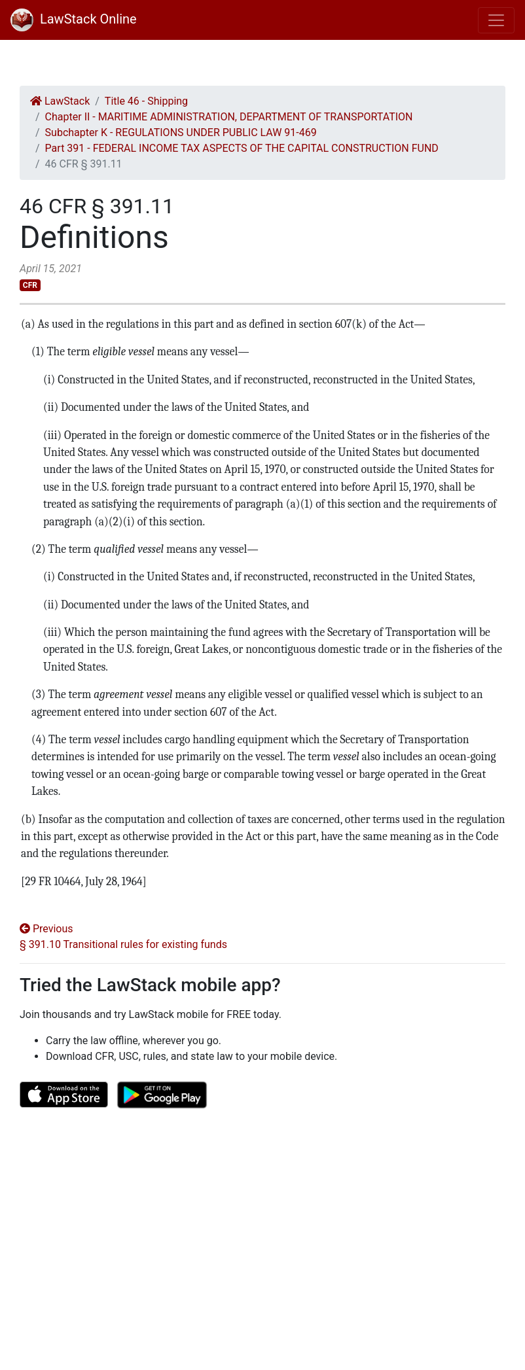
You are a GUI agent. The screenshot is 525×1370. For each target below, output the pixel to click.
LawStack (60, 101)
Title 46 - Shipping (146, 101)
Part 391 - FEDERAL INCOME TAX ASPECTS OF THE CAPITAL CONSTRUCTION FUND (242, 148)
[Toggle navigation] (496, 20)
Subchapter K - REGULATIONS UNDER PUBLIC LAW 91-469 (181, 132)
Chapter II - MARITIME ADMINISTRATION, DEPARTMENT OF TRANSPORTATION (229, 117)
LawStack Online (73, 19)
